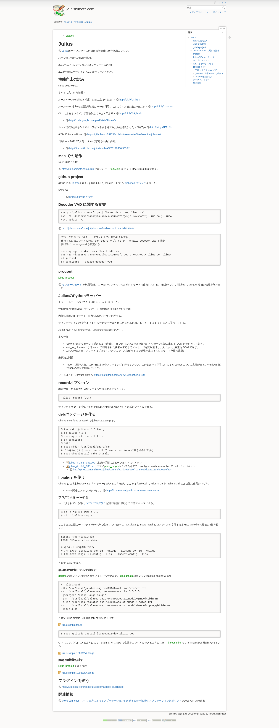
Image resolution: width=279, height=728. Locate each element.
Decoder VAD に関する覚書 (206, 50)
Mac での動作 (199, 44)
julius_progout (66, 277)
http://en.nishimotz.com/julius (78, 169)
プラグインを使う (201, 80)
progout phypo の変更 (81, 196)
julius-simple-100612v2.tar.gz (78, 653)
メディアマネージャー (200, 12)
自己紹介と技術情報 (73, 22)
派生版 (75, 183)
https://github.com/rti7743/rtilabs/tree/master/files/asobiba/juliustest (124, 134)
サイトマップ (219, 12)
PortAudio (114, 169)
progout (196, 54)
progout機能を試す (204, 76)
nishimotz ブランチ (135, 183)
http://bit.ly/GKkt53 (129, 99)
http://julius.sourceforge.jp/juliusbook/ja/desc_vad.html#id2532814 (98, 228)
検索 (224, 7)
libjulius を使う (200, 67)
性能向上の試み (200, 41)
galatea (70, 35)
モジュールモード (72, 284)
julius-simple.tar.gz (72, 624)
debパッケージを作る (203, 63)
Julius (88, 22)
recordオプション (201, 60)
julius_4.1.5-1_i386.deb (82, 462)
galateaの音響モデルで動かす (209, 73)
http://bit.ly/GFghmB (131, 113)
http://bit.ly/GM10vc (162, 106)
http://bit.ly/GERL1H (161, 127)
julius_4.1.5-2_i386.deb (82, 466)
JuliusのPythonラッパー (204, 57)
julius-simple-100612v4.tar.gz (78, 672)
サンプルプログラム (94, 503)
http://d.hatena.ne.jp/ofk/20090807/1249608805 (132, 490)
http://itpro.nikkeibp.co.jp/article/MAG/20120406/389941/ (100, 148)
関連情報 (197, 83)
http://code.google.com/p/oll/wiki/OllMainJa (93, 120)
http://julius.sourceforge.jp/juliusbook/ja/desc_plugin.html (93, 686)
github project (199, 47)
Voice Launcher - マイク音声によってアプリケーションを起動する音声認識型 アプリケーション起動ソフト (122, 700)
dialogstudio (127, 575)
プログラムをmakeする (206, 70)
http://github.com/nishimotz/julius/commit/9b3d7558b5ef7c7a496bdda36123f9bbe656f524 (122, 469)
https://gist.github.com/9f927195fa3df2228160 (119, 374)
